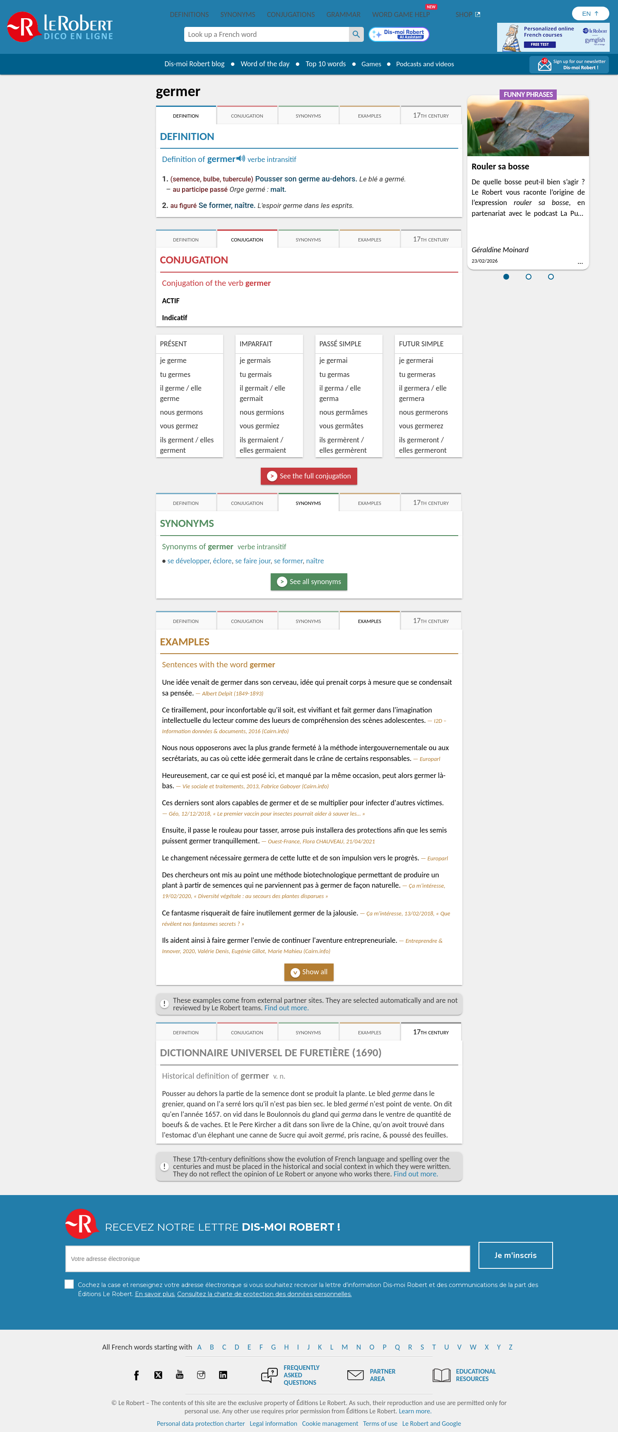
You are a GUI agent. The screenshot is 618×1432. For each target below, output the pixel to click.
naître (315, 560)
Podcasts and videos (426, 63)
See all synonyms (315, 581)
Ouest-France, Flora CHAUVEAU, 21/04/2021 (321, 841)
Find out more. (287, 1007)
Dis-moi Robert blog (191, 63)
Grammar (344, 14)
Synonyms (237, 14)
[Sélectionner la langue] (590, 13)
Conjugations (291, 14)
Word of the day (262, 63)
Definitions (189, 14)
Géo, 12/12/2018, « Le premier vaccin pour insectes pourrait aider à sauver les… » (267, 813)
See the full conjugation (315, 476)
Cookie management (330, 1423)
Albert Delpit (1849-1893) (232, 693)
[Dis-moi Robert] (399, 35)
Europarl (430, 759)
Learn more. (415, 1411)
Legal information (273, 1423)
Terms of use (380, 1423)
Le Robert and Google (431, 1423)
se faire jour (252, 560)
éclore (222, 560)
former (288, 560)
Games (369, 63)
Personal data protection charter (201, 1423)
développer (188, 560)
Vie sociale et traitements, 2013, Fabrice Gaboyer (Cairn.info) (256, 786)
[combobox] (266, 34)
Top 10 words (323, 63)
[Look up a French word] (356, 34)
